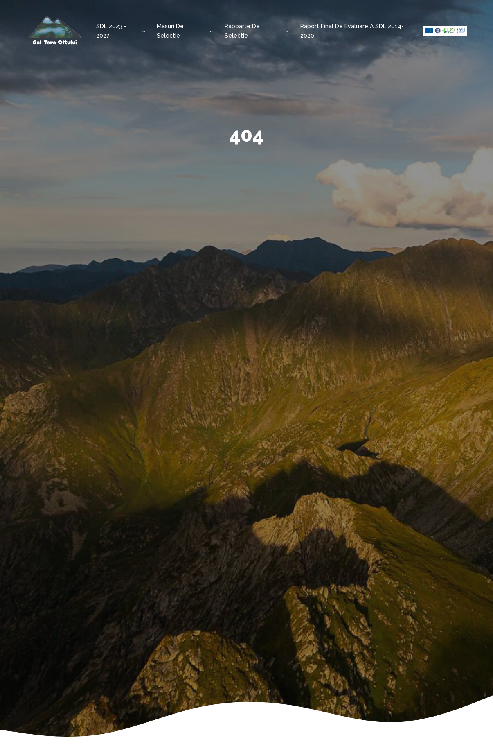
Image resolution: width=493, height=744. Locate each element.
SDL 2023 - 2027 (111, 30)
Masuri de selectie (170, 30)
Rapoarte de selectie (242, 30)
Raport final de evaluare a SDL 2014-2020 (352, 30)
